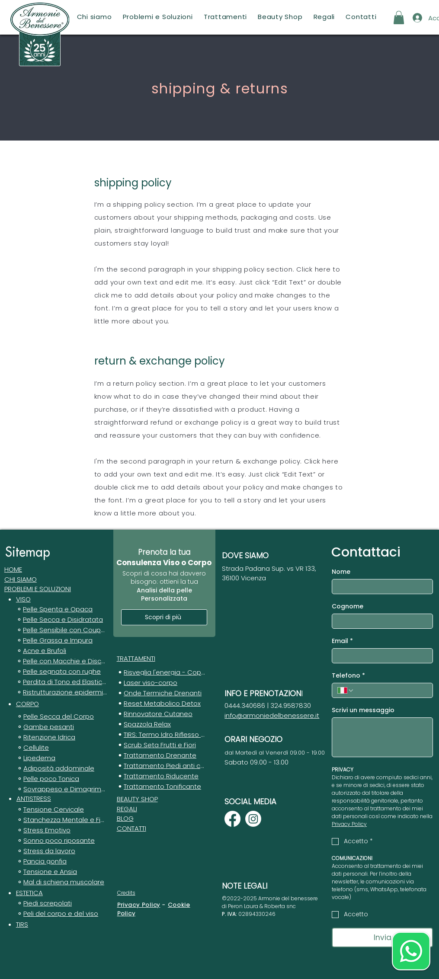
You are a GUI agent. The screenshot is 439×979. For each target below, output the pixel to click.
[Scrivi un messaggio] (382, 737)
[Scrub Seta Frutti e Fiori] (161, 746)
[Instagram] (253, 819)
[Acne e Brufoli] (61, 651)
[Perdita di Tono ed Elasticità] (61, 682)
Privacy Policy (138, 905)
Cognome (347, 606)
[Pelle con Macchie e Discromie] (61, 662)
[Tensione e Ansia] (61, 872)
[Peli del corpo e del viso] (61, 914)
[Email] (379, 656)
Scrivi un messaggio (363, 710)
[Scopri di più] (164, 617)
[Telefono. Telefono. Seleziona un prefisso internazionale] (345, 690)
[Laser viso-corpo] (161, 683)
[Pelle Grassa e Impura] (61, 641)
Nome (341, 572)
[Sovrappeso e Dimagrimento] (61, 790)
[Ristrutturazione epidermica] (61, 693)
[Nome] (379, 586)
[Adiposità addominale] (61, 769)
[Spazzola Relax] (161, 725)
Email (342, 641)
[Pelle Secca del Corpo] (61, 717)
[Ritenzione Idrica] (61, 738)
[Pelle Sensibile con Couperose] (61, 631)
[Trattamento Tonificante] (161, 787)
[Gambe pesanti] (61, 727)
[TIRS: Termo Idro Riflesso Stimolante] (161, 735)
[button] (157, 16)
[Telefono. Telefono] (391, 690)
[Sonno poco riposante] (61, 841)
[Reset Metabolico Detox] (161, 704)
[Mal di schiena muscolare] (61, 883)
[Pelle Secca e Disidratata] (61, 620)
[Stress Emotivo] (61, 831)
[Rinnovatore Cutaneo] (161, 714)
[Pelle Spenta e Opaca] (61, 610)
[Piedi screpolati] (61, 904)
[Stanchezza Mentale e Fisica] (61, 820)
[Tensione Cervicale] (61, 810)
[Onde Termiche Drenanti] (161, 694)
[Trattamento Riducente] (161, 777)
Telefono (348, 675)
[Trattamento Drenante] (161, 756)
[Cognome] (379, 621)
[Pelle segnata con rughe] (61, 672)
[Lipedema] (61, 759)
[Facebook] (232, 819)
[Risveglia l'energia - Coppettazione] (161, 673)
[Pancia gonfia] (61, 862)
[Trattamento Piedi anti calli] (161, 766)
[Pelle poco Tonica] (61, 779)
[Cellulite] (61, 748)
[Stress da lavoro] (61, 852)
